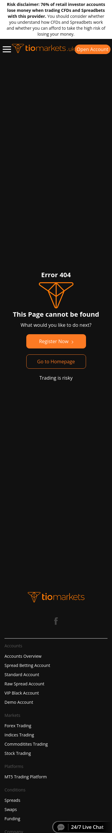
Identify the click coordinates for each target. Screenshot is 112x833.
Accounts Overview (23, 656)
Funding (12, 818)
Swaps (10, 809)
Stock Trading (17, 753)
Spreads (12, 800)
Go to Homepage (56, 361)
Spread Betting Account (27, 665)
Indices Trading (19, 735)
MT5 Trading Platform (25, 777)
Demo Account (18, 702)
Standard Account (21, 674)
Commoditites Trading (26, 744)
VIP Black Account (21, 693)
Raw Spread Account (24, 684)
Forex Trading (17, 725)
